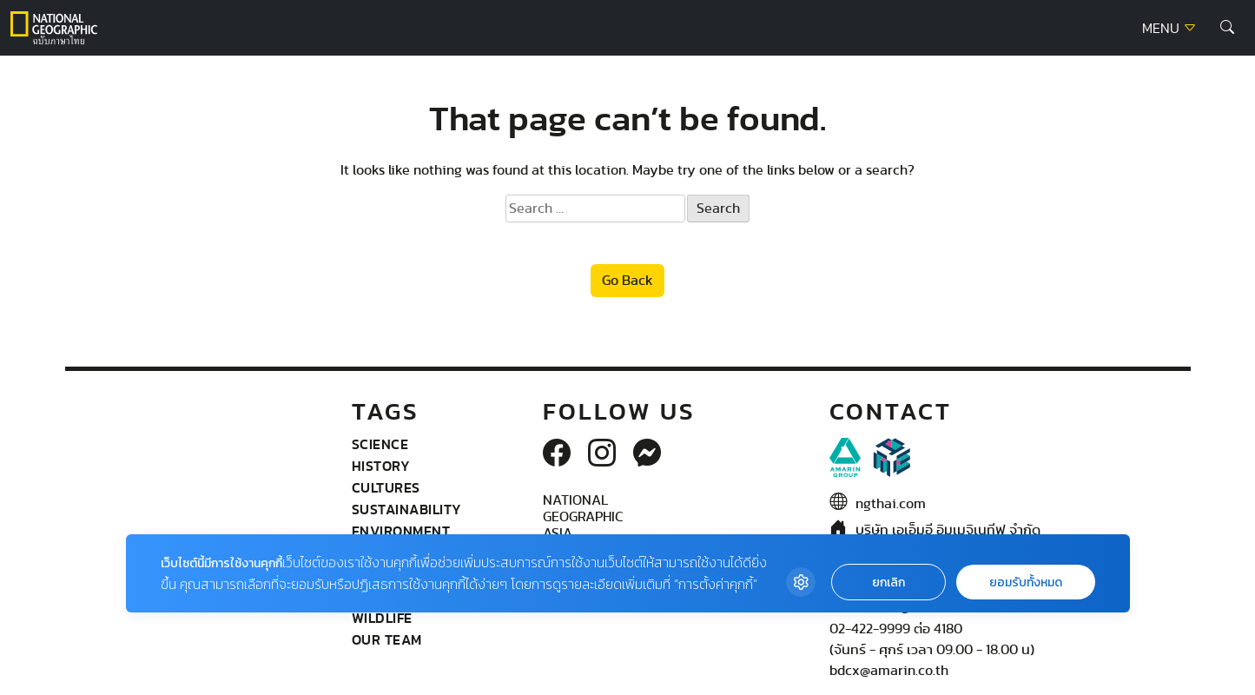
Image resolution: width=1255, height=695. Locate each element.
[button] (1227, 27)
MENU (1169, 29)
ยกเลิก (888, 582)
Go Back (627, 281)
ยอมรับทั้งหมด (1025, 582)
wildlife (382, 617)
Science (380, 444)
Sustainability (407, 509)
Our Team (387, 639)
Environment (401, 530)
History (381, 465)
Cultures (386, 487)
